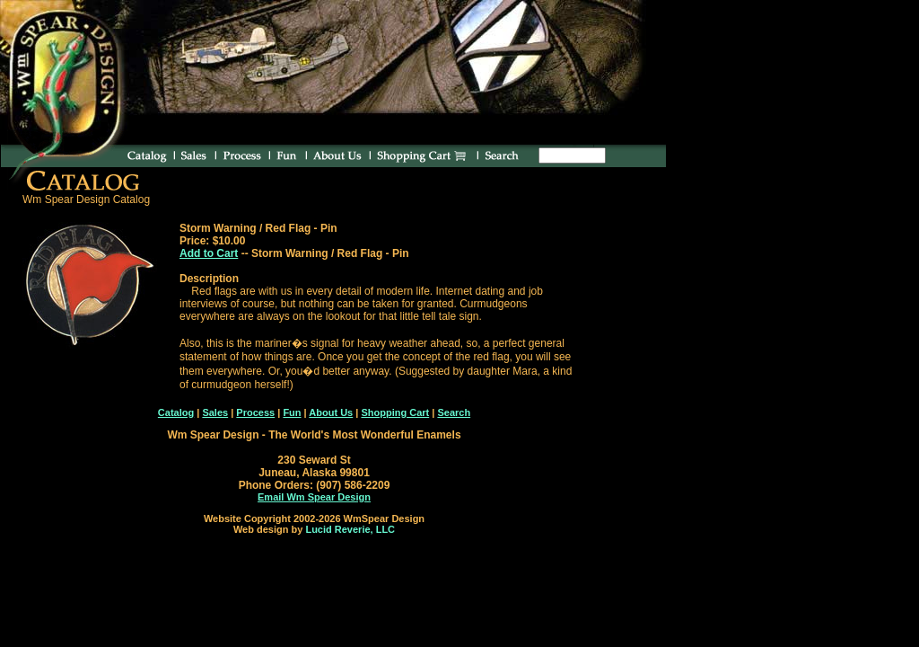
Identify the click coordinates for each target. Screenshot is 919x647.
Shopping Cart (395, 412)
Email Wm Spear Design (314, 497)
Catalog (176, 412)
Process (255, 412)
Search (453, 412)
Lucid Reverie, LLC (350, 529)
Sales (215, 412)
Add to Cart (208, 253)
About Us (331, 412)
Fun (292, 412)
